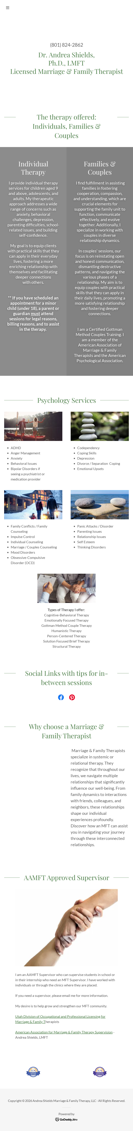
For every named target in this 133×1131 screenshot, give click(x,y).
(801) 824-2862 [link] (66, 45)
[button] (13, 7)
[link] (60, 698)
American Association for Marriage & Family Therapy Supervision (64, 1032)
